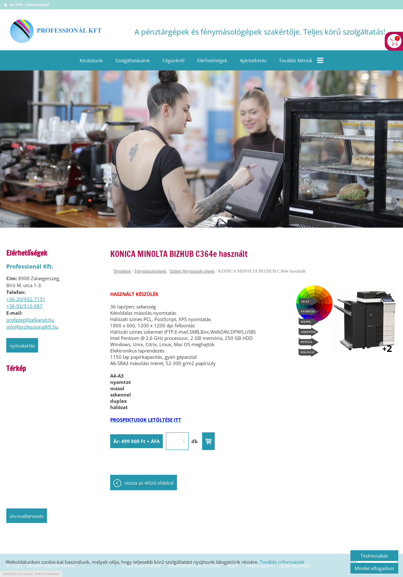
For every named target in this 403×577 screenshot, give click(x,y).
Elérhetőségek (212, 60)
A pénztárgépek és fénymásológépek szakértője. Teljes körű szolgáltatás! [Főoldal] (259, 31)
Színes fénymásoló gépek (192, 271)
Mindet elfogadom (374, 568)
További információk (282, 562)
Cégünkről (173, 60)
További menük (301, 60)
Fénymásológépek (150, 271)
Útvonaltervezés (26, 516)
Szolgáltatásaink (132, 60)
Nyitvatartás (22, 345)
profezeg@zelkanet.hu (30, 320)
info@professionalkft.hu (32, 327)
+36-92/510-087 (24, 306)
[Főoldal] (55, 31)
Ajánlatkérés (253, 60)
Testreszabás (374, 555)
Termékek (122, 271)
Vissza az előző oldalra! (149, 483)
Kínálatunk (91, 60)
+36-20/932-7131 (25, 299)
